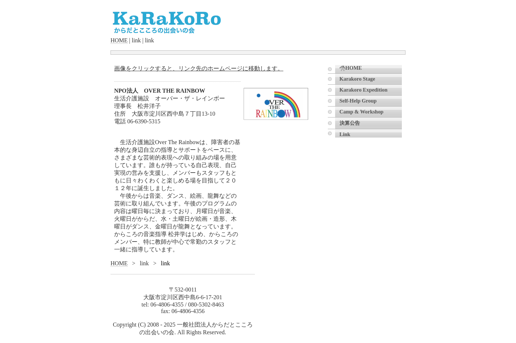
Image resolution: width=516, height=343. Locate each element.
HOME (119, 40)
